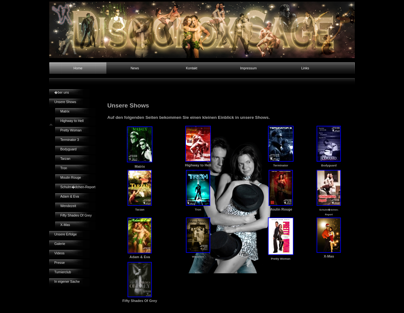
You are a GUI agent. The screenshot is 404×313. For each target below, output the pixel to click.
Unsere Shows (65, 102)
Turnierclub (62, 272)
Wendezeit (68, 206)
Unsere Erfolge (65, 234)
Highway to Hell (72, 121)
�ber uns (61, 92)
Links (305, 68)
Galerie (59, 244)
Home (78, 68)
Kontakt (191, 68)
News (135, 68)
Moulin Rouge (70, 177)
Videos (59, 253)
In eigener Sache (67, 281)
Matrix (64, 111)
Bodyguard (68, 149)
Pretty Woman (70, 130)
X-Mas (65, 225)
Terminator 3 (69, 140)
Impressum (248, 68)
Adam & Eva (69, 196)
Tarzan (65, 158)
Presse (59, 262)
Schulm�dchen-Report (77, 187)
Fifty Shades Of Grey (76, 215)
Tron (63, 168)
